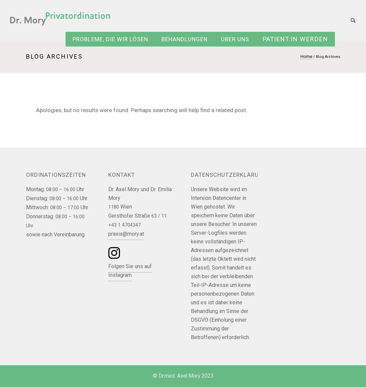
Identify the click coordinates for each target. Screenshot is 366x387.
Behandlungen (184, 39)
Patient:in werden (295, 39)
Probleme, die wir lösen (110, 39)
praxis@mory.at (126, 234)
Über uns (235, 39)
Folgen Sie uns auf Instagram (130, 270)
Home (306, 56)
